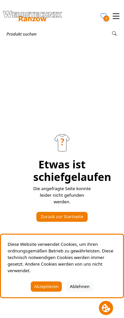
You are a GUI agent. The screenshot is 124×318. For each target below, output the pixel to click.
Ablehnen (80, 286)
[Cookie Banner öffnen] (106, 308)
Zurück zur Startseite (62, 216)
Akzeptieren (46, 286)
